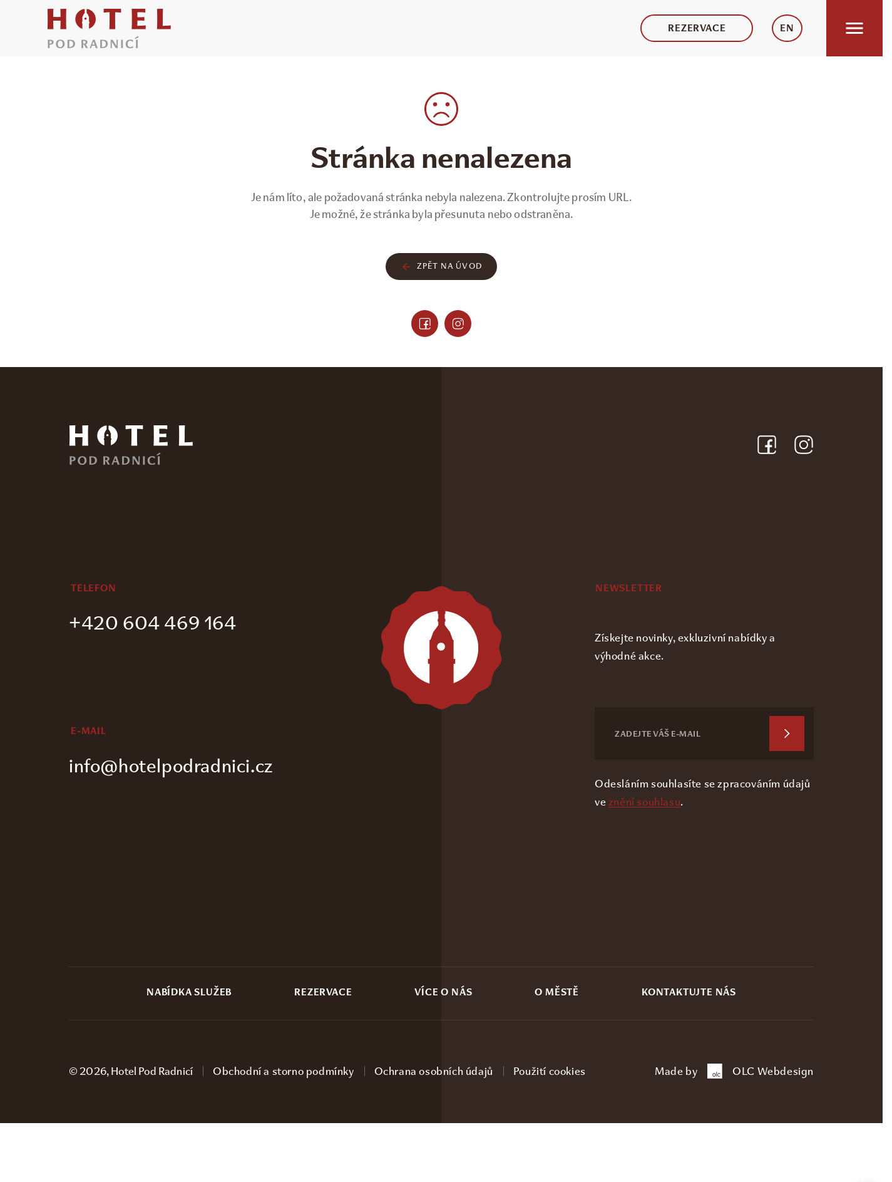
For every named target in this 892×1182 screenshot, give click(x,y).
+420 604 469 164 (153, 623)
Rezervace (696, 28)
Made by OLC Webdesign (734, 1071)
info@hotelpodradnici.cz (171, 765)
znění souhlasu (644, 802)
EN (787, 28)
